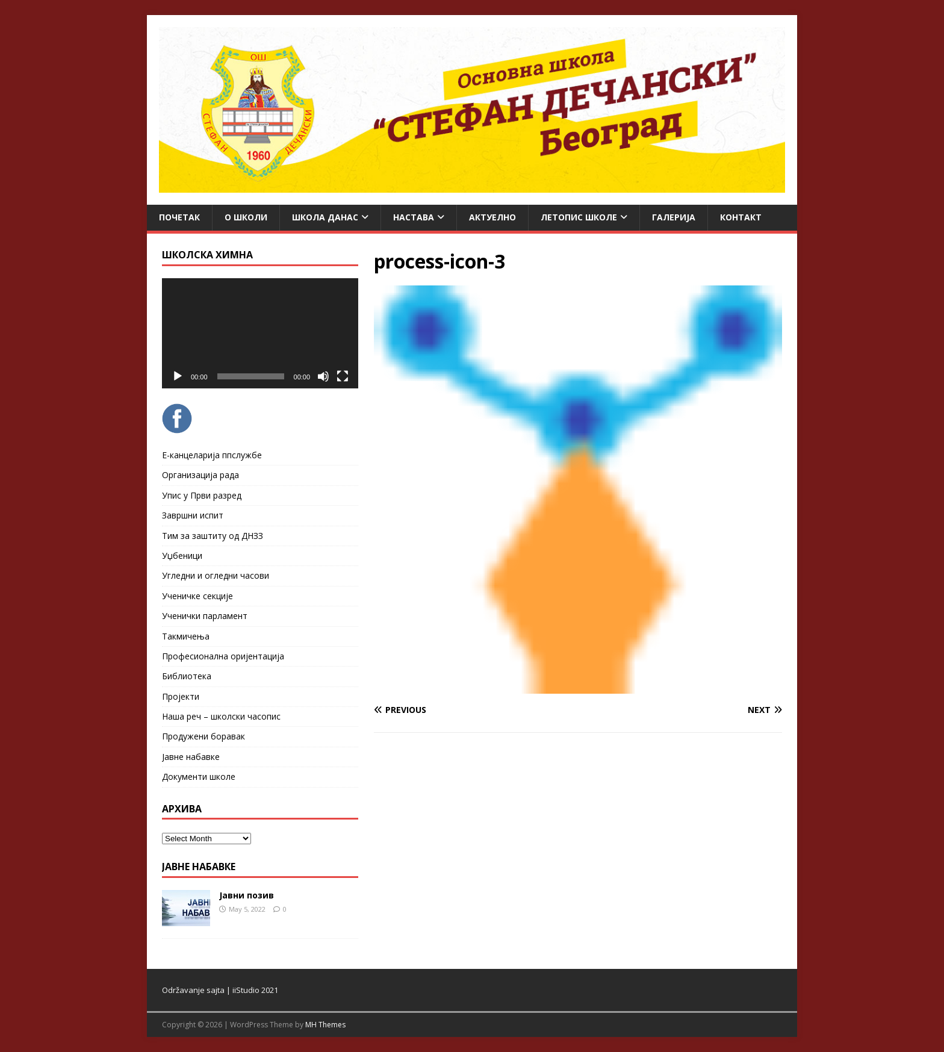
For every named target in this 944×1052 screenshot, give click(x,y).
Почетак (179, 217)
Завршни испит (192, 515)
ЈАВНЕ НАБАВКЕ (198, 866)
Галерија (673, 217)
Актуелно (492, 217)
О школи (246, 217)
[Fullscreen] (343, 376)
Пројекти (180, 696)
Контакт (741, 217)
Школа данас (325, 217)
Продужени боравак (203, 736)
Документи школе (198, 776)
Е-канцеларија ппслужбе (212, 455)
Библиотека (186, 676)
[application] (260, 333)
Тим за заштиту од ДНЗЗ (212, 535)
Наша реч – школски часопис (221, 716)
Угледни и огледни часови (215, 575)
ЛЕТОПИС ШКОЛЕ (579, 217)
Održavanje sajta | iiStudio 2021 (220, 990)
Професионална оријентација (223, 656)
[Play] (178, 376)
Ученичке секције (197, 596)
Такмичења (186, 636)
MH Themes (325, 1024)
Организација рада (200, 475)
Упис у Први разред (201, 495)
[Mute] (323, 376)
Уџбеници (182, 555)
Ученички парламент (204, 615)
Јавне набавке (191, 756)
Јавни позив (246, 895)
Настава (413, 217)
